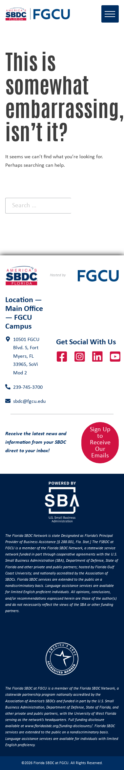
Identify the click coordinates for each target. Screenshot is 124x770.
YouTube (115, 357)
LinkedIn (97, 357)
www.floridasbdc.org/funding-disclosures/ (59, 726)
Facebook (62, 357)
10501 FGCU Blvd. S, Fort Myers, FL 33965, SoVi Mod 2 (26, 356)
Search (99, 205)
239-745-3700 (28, 387)
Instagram (80, 357)
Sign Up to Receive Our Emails (100, 442)
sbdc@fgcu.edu (29, 401)
